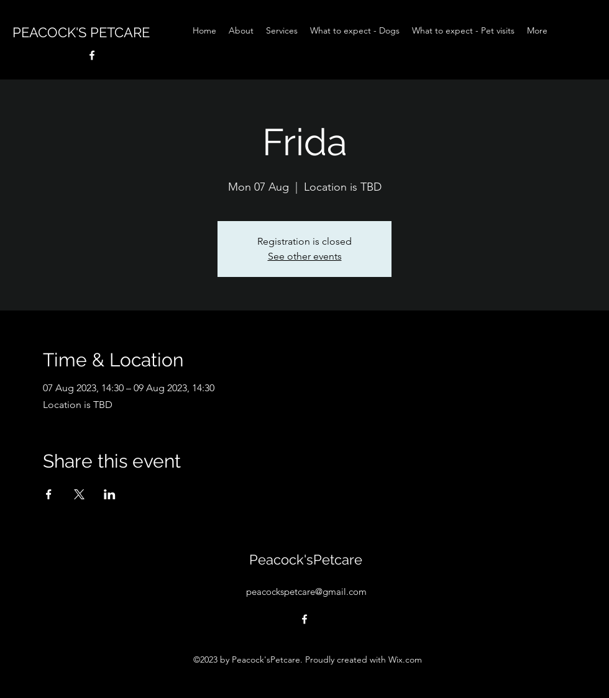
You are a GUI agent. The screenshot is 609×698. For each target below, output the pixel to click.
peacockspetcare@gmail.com (306, 591)
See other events (305, 256)
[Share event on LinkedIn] (110, 494)
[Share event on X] (79, 494)
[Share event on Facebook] (49, 494)
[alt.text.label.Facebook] (92, 55)
